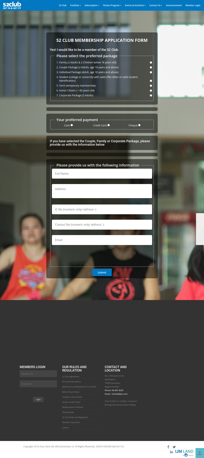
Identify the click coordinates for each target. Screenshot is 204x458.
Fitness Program (112, 5)
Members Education (71, 422)
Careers (65, 427)
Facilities (75, 5)
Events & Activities (135, 5)
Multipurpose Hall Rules (72, 407)
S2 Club (63, 5)
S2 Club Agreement (70, 376)
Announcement (174, 5)
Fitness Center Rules (71, 402)
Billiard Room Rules (70, 392)
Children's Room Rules (72, 397)
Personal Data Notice (71, 381)
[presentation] (79, 257)
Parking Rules (68, 412)
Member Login (193, 5)
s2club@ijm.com (120, 393)
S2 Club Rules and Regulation (75, 417)
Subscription (91, 5)
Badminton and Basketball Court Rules (79, 386)
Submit (102, 272)
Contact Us (155, 5)
